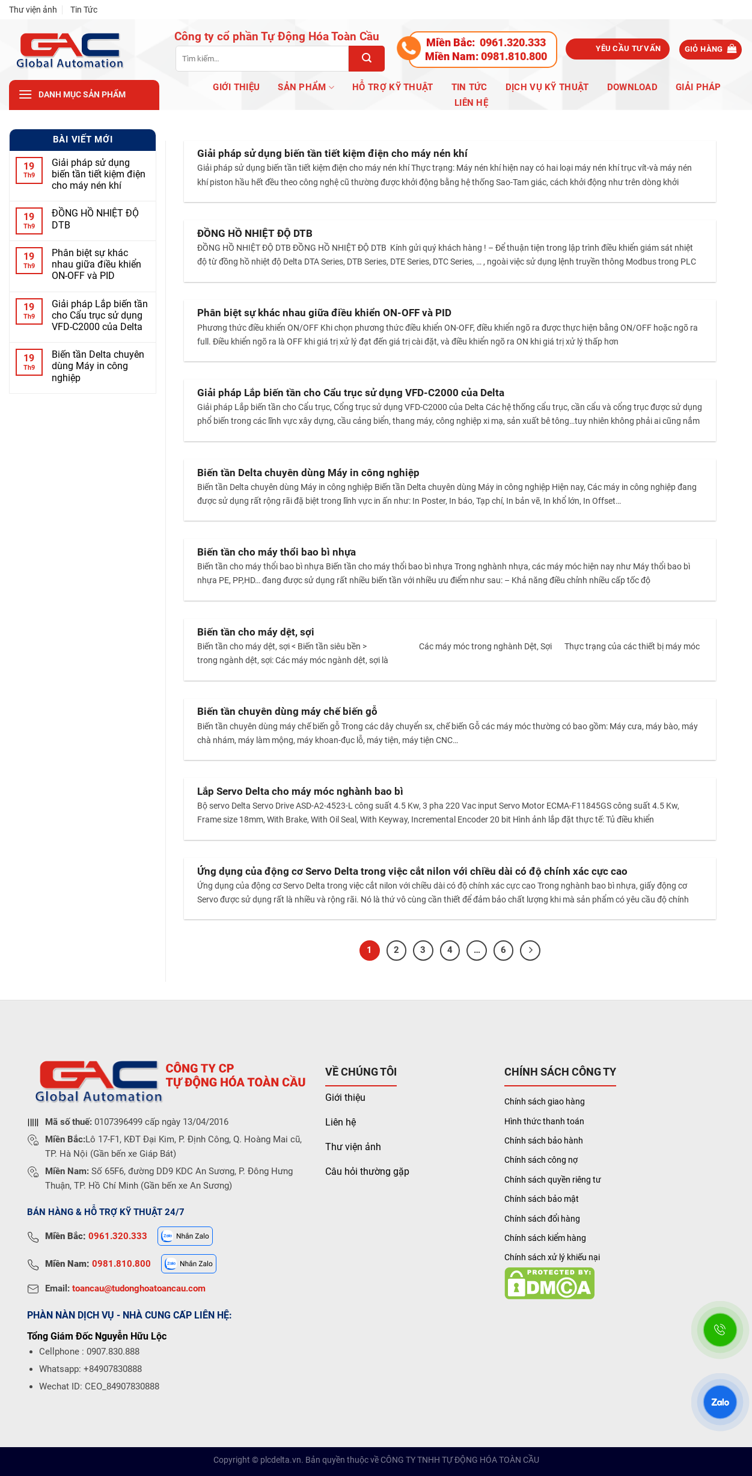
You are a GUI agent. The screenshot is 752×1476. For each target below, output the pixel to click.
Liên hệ (471, 102)
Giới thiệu (345, 1097)
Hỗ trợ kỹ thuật (392, 87)
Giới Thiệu (236, 87)
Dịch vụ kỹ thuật (547, 87)
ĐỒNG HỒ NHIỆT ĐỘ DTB (95, 218)
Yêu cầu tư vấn (628, 48)
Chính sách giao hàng (544, 1101)
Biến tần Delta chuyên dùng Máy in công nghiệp (98, 366)
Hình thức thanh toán (544, 1121)
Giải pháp (698, 87)
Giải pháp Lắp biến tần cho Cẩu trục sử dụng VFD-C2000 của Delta (100, 315)
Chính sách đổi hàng (542, 1218)
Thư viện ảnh (33, 9)
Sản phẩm (306, 87)
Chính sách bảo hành (543, 1140)
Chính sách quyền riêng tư (552, 1179)
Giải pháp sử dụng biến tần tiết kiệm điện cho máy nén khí (98, 173)
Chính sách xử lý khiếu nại (552, 1257)
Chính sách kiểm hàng (545, 1238)
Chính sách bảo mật (541, 1199)
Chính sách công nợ (541, 1160)
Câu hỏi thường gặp (367, 1171)
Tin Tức (83, 9)
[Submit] (367, 59)
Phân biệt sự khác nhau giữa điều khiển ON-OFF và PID (96, 264)
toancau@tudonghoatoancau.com (139, 1288)
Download (632, 87)
